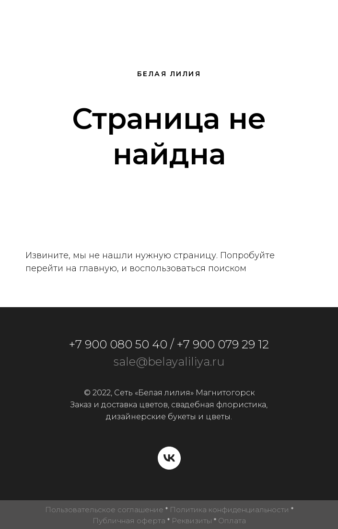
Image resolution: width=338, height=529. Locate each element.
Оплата (232, 520)
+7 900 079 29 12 (223, 344)
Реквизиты (192, 520)
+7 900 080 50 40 (118, 344)
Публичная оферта (129, 520)
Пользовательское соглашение (104, 509)
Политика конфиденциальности (229, 509)
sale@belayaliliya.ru (169, 361)
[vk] (169, 458)
